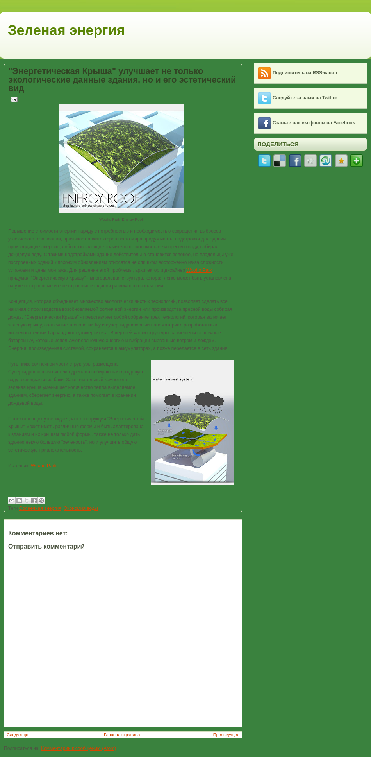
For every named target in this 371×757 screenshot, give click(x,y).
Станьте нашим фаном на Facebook (314, 123)
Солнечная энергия (40, 508)
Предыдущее (226, 734)
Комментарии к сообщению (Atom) (78, 748)
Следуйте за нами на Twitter (305, 97)
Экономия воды (81, 508)
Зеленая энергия (66, 30)
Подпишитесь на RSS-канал (305, 72)
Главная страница (122, 734)
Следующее (19, 734)
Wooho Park (199, 270)
